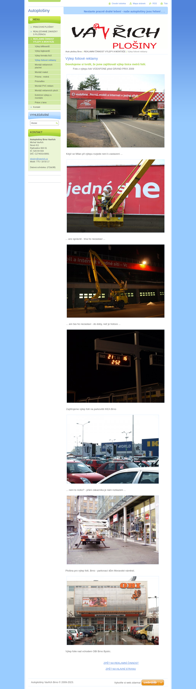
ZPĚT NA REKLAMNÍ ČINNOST (121, 663)
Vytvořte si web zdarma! (127, 682)
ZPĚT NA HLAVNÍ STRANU (121, 668)
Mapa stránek (139, 3)
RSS (155, 3)
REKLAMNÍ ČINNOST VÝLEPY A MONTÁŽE (105, 51)
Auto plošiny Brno (73, 51)
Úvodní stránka (119, 3)
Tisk (166, 3)
